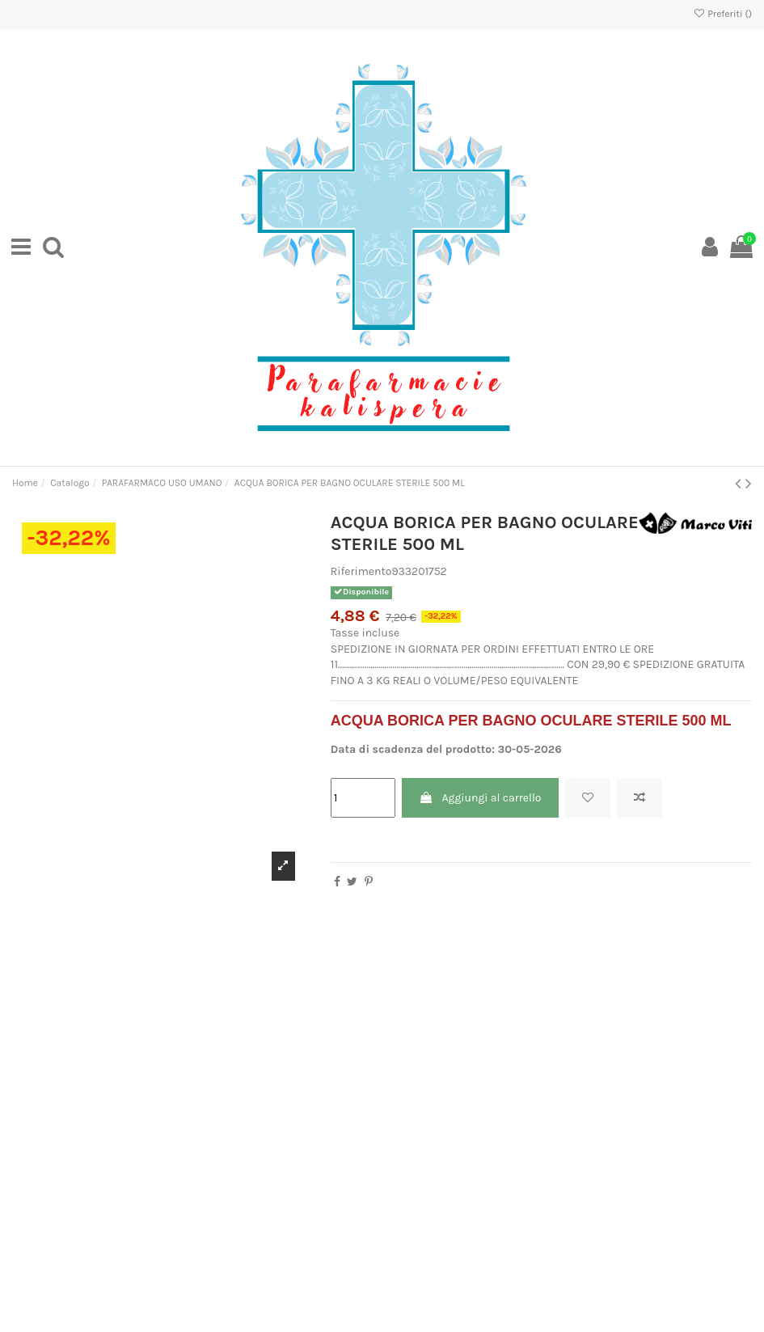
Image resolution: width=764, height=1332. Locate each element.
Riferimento (361, 571)
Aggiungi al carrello (480, 798)
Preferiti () (722, 13)
